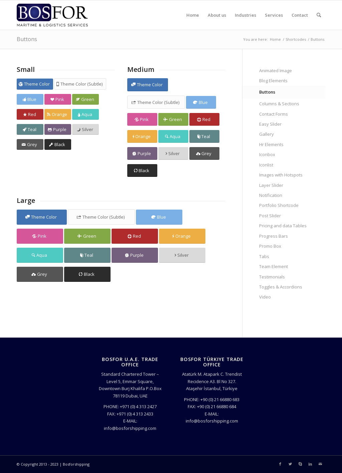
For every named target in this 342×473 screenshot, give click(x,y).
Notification (270, 195)
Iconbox (267, 154)
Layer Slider (271, 185)
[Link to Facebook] (280, 464)
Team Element (273, 266)
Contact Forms (273, 114)
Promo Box (270, 246)
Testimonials (272, 277)
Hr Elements (271, 144)
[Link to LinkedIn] (310, 464)
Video (265, 297)
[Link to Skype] (300, 464)
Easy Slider (270, 124)
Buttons (27, 39)
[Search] (318, 15)
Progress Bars (273, 236)
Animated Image (275, 71)
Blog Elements (273, 81)
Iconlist (266, 165)
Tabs (264, 256)
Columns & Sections (279, 104)
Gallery (266, 134)
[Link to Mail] (320, 464)
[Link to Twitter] (290, 464)
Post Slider (270, 216)
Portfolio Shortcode (279, 205)
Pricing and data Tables (283, 226)
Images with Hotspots (281, 175)
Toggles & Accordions (280, 287)
